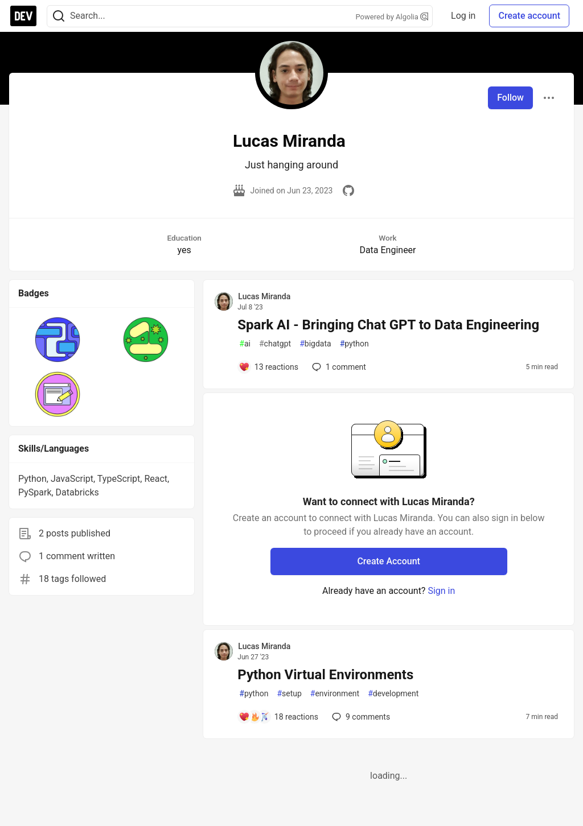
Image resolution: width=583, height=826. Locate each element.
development (393, 694)
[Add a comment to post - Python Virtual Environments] (278, 717)
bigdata (315, 344)
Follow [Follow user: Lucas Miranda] (510, 97)
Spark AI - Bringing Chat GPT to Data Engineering (388, 325)
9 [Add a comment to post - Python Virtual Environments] (360, 717)
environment (334, 694)
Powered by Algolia (392, 17)
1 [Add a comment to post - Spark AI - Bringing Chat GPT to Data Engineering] (338, 367)
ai (245, 344)
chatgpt (275, 344)
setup (289, 694)
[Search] (58, 16)
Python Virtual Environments (325, 675)
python (354, 344)
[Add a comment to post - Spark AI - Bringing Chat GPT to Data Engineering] (268, 367)
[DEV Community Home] (23, 16)
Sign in (441, 590)
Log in (463, 15)
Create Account (388, 561)
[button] (57, 339)
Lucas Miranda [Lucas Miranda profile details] (264, 296)
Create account (529, 15)
